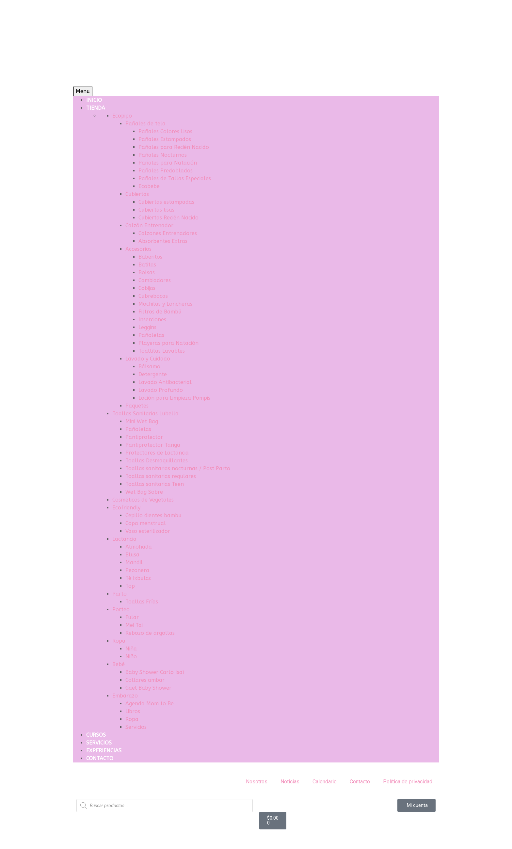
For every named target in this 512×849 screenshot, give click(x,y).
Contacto (360, 781)
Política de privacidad (407, 781)
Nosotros (256, 781)
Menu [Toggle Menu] (83, 91)
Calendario (324, 781)
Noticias (289, 781)
